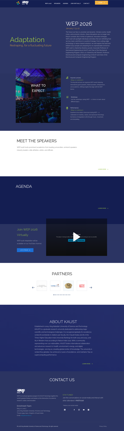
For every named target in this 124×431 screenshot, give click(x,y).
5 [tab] (60, 294)
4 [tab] (58, 294)
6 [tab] (61, 294)
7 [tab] (63, 294)
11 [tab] (69, 294)
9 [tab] (66, 294)
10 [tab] (68, 294)
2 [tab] (55, 294)
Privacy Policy (103, 426)
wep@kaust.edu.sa (26, 415)
